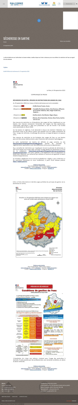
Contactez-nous (23, 396)
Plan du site (14, 396)
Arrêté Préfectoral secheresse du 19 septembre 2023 (16, 71)
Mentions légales (6, 396)
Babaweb (74, 400)
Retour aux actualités (65, 41)
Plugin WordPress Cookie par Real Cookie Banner (12, 404)
